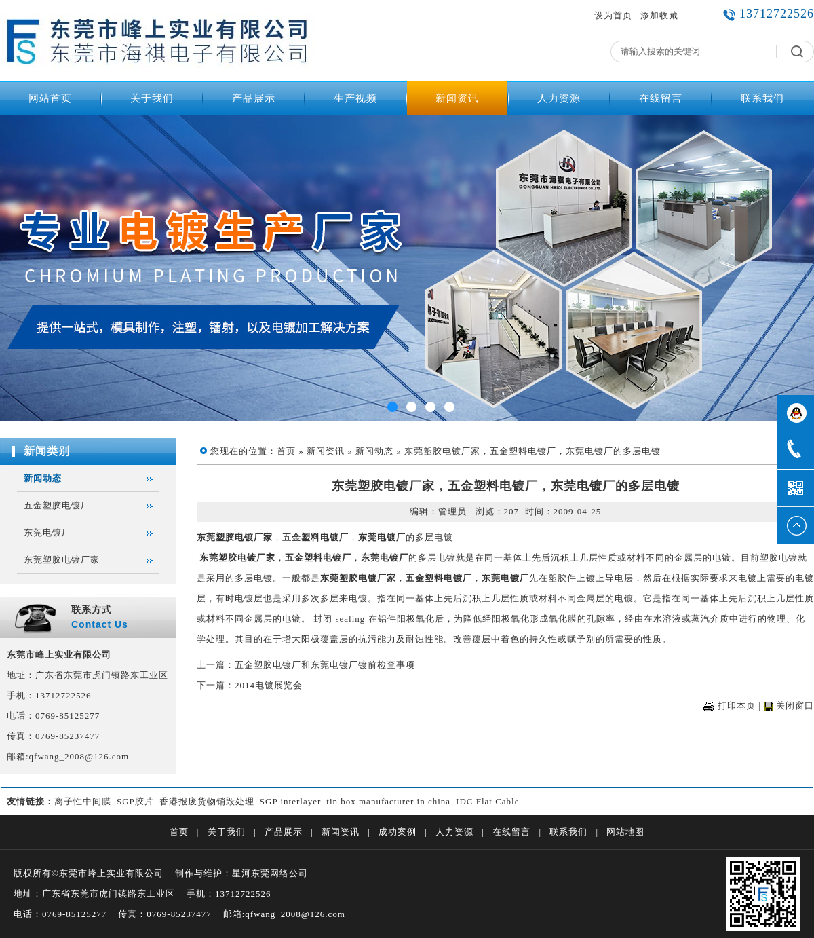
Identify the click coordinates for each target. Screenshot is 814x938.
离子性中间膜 (82, 801)
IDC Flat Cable (487, 801)
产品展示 (253, 98)
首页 (286, 451)
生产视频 (355, 98)
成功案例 (397, 832)
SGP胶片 (135, 801)
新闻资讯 (457, 98)
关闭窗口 (795, 705)
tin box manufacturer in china (388, 801)
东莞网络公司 (279, 873)
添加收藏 (659, 15)
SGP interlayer (290, 801)
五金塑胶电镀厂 (57, 505)
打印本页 (737, 705)
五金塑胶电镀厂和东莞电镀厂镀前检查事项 (325, 665)
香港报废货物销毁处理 (206, 801)
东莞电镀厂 (47, 532)
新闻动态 (43, 478)
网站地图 (625, 832)
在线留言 (660, 98)
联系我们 (762, 98)
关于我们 (152, 98)
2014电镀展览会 (269, 685)
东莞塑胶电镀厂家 (62, 560)
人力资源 (559, 98)
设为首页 (613, 15)
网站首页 (50, 98)
